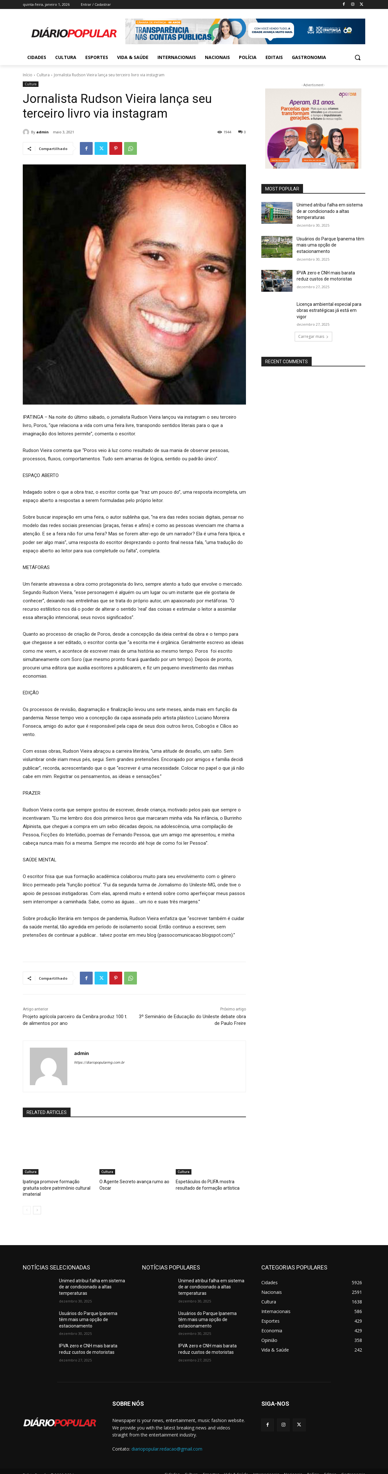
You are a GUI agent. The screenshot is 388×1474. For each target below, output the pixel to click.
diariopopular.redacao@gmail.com (166, 1441)
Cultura (43, 75)
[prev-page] (27, 1203)
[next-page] (37, 1203)
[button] (357, 57)
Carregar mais (313, 336)
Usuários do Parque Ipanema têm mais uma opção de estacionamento (330, 245)
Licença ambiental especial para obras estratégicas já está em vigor (329, 310)
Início (27, 75)
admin (42, 132)
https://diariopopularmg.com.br (99, 1062)
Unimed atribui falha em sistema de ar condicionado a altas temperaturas (330, 211)
